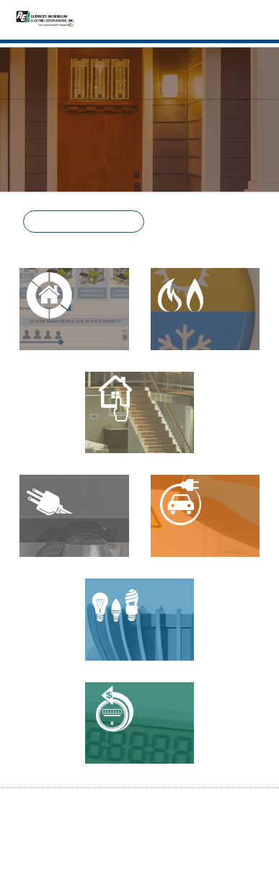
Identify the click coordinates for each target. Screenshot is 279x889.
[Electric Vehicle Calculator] (205, 516)
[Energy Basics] (140, 413)
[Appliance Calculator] (74, 516)
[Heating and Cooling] (205, 309)
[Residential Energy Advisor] (74, 309)
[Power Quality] (140, 723)
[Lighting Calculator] (140, 619)
